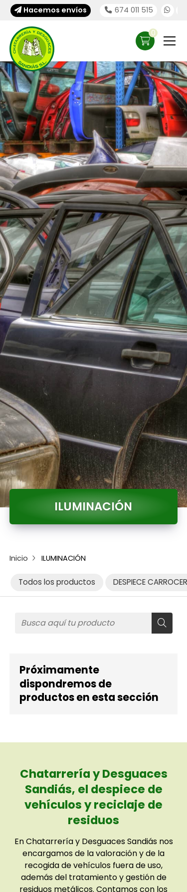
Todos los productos (56, 582)
